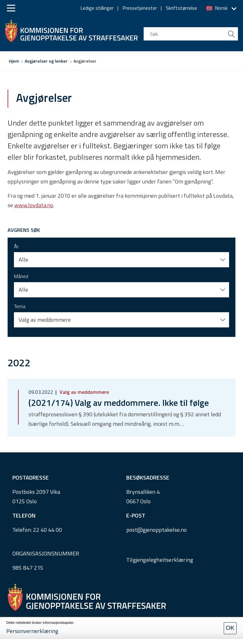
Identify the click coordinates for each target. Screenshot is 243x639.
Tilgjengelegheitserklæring (159, 559)
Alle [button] (23, 259)
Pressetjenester (139, 8)
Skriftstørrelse (181, 8)
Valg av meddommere (83, 392)
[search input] (190, 34)
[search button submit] (231, 34)
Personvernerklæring (32, 631)
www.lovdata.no (33, 205)
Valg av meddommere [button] (45, 319)
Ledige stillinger (97, 8)
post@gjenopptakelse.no (156, 529)
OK (230, 627)
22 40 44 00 (47, 529)
